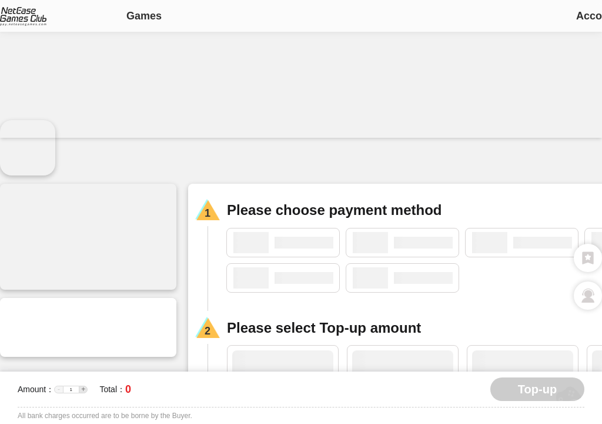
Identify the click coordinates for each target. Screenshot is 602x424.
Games (144, 16)
